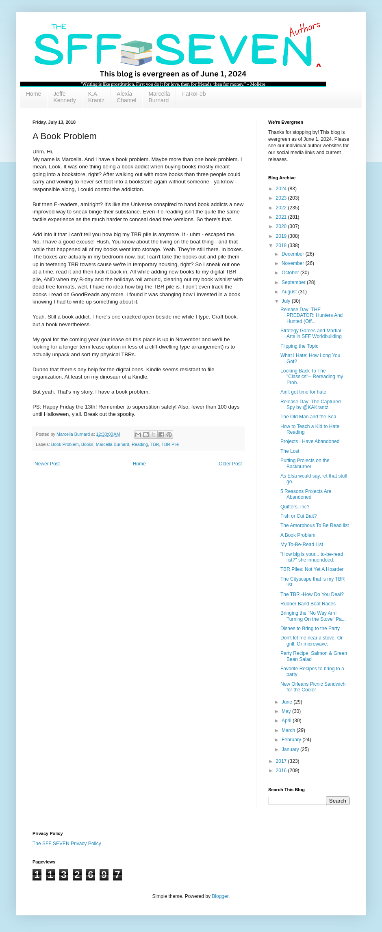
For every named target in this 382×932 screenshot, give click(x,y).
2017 (282, 761)
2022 (282, 208)
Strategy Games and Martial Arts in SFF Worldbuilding (311, 333)
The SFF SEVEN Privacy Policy (67, 843)
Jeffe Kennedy (64, 96)
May (287, 711)
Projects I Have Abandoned (309, 441)
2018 (282, 245)
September (294, 282)
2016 (282, 770)
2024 (282, 189)
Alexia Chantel (126, 96)
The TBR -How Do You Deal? (312, 594)
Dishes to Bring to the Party (310, 628)
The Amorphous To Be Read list (314, 525)
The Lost (290, 451)
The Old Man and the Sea (308, 417)
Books (87, 444)
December (294, 254)
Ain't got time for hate (303, 392)
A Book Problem (297, 535)
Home (33, 93)
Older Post (230, 464)
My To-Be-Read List (301, 544)
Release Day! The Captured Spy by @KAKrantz (310, 404)
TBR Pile (170, 444)
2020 (282, 226)
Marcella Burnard (159, 96)
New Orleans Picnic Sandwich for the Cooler (312, 687)
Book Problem (65, 444)
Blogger (220, 896)
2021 (282, 217)
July (287, 301)
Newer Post (47, 464)
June (287, 702)
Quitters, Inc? (294, 507)
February (292, 740)
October (291, 273)
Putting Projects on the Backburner (305, 463)
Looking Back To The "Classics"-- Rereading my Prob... (311, 376)
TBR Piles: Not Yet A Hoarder (311, 569)
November (294, 263)
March (289, 730)
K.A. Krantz (96, 96)
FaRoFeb (194, 93)
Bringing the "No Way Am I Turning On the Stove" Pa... (313, 616)
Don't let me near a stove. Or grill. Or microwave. (311, 640)
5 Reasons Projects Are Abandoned (305, 494)
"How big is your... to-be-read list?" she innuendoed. (311, 557)
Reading (140, 444)
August (290, 292)
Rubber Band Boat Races (308, 604)
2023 (282, 198)
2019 (282, 236)
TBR (154, 444)
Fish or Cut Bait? (298, 516)
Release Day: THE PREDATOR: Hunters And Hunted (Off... (311, 315)
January (291, 749)
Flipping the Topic (299, 346)
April (287, 720)
